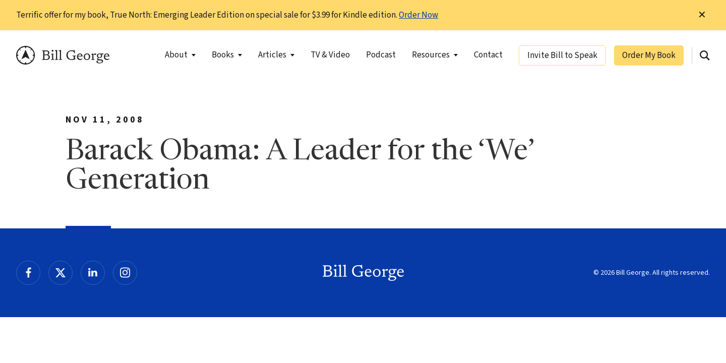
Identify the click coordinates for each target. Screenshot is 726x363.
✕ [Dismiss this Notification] (702, 15)
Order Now (418, 15)
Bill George (62, 55)
